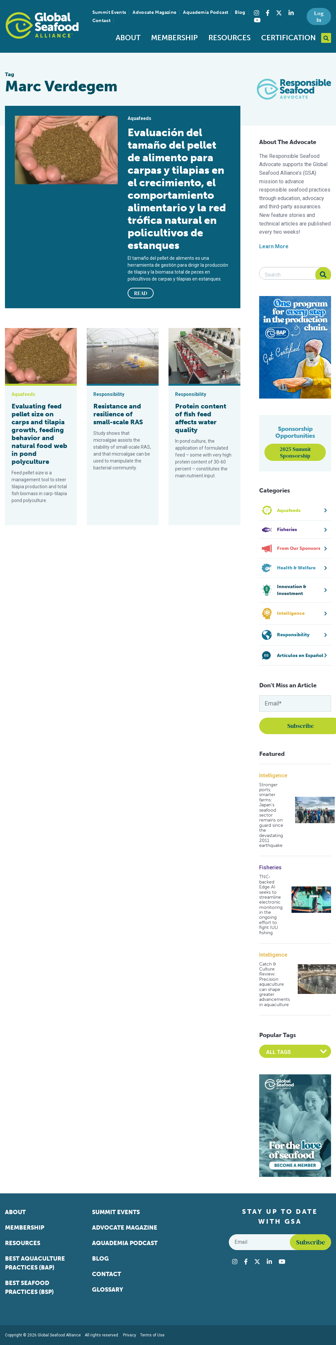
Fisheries (270, 867)
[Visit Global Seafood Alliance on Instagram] (256, 12)
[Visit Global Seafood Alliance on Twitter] (279, 12)
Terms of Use (152, 1335)
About (128, 37)
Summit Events (109, 12)
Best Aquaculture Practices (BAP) (35, 1263)
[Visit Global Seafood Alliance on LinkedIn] (291, 12)
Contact (101, 20)
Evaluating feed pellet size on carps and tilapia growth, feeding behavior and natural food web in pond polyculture (39, 433)
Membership (174, 37)
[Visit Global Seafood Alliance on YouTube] (257, 20)
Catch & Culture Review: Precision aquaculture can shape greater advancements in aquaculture (274, 984)
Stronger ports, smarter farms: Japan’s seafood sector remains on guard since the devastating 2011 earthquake (271, 815)
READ (140, 293)
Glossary (107, 1289)
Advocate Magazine (154, 12)
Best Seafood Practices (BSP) (29, 1287)
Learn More (274, 246)
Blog (240, 12)
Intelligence (273, 775)
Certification (288, 37)
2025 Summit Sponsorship (295, 452)
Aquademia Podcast (205, 12)
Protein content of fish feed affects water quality (200, 418)
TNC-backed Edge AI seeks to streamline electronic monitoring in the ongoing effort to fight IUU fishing (271, 904)
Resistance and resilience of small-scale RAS (118, 414)
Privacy (129, 1335)
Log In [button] (318, 16)
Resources (229, 37)
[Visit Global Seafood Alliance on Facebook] (267, 12)
